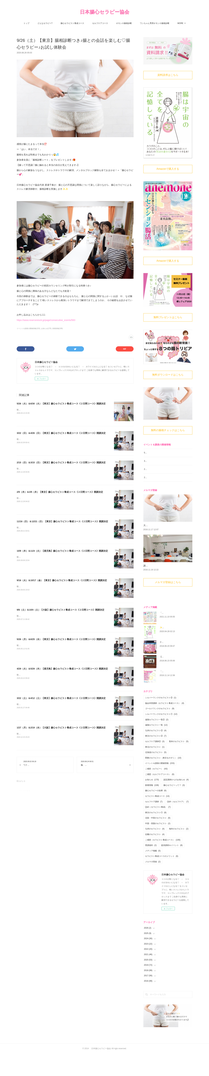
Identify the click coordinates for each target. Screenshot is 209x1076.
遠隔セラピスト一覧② (157, 742)
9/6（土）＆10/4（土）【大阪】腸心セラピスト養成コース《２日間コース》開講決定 (60, 609)
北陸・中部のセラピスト (157, 840)
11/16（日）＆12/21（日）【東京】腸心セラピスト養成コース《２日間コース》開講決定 (62, 521)
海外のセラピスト (178, 851)
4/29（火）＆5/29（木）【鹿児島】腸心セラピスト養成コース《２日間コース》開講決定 (62, 668)
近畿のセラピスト (155, 856)
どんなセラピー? (45, 23)
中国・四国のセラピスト (157, 846)
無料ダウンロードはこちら (168, 374)
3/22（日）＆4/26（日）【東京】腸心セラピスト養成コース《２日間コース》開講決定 (61, 433)
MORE (180, 23)
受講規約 (151, 867)
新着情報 (152, 807)
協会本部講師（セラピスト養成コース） (164, 725)
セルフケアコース (100, 23)
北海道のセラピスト (156, 774)
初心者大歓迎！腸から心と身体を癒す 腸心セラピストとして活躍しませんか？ (52, 410)
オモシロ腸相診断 (124, 23)
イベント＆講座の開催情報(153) (28, 328)
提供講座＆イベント (172, 867)
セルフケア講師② (155, 764)
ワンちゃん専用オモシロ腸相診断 (154, 23)
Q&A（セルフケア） (178, 824)
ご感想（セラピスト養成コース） (162, 862)
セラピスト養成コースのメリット (161, 878)
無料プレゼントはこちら (167, 317)
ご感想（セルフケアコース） (159, 796)
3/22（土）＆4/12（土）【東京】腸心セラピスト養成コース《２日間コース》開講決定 (61, 698)
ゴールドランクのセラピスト (159, 731)
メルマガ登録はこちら (168, 604)
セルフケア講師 (154, 824)
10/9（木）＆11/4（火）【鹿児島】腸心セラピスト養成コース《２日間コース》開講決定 (62, 551)
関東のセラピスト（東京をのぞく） (163, 780)
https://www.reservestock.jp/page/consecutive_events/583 (46, 320)
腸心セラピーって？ (174, 807)
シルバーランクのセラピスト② (160, 720)
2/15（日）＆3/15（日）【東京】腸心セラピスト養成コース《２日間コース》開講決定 (61, 462)
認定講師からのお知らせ (176, 802)
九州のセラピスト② (156, 753)
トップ (26, 23)
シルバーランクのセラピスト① (161, 736)
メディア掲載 (153, 873)
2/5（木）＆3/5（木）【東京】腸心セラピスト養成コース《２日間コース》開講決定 (60, 492)
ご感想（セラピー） (156, 791)
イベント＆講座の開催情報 (160, 785)
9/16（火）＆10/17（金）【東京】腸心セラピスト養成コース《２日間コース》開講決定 (62, 580)
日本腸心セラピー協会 (104, 12)
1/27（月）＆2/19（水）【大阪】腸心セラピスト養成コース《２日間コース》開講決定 (61, 727)
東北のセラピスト (155, 769)
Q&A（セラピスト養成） (158, 829)
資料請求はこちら (167, 75)
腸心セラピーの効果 (156, 813)
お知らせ (152, 802)
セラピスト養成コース (157, 818)
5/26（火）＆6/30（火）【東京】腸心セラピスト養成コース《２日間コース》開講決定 (61, 403)
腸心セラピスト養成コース (72, 23)
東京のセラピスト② (156, 758)
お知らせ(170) (46, 328)
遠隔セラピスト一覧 (156, 747)
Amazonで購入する (167, 168)
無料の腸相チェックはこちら (168, 430)
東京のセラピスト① (156, 835)
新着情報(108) (57, 328)
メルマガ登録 (153, 884)
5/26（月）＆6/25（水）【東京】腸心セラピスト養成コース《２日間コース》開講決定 (61, 639)
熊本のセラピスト (178, 764)
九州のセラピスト (155, 851)
